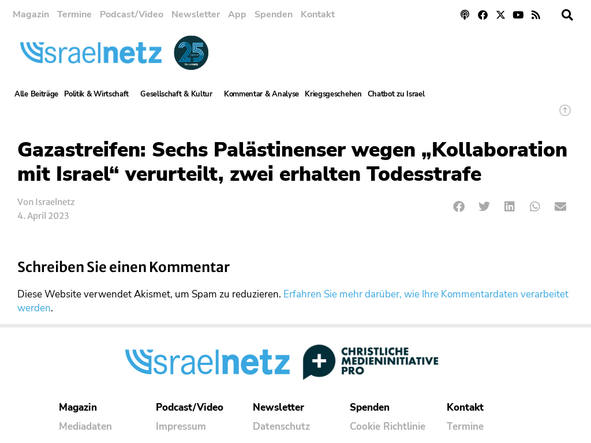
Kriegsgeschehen (333, 94)
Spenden (274, 14)
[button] (567, 15)
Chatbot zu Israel (396, 94)
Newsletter (195, 14)
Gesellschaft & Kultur (179, 94)
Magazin (31, 14)
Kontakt (318, 14)
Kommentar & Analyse (261, 94)
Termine (74, 14)
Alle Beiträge (36, 94)
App (237, 14)
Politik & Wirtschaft (99, 94)
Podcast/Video (131, 14)
